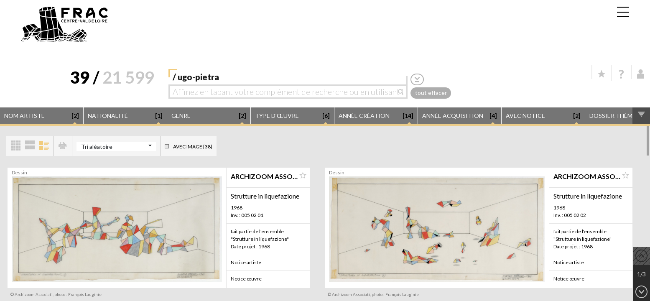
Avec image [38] (192, 146)
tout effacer (431, 92)
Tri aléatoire (96, 146)
